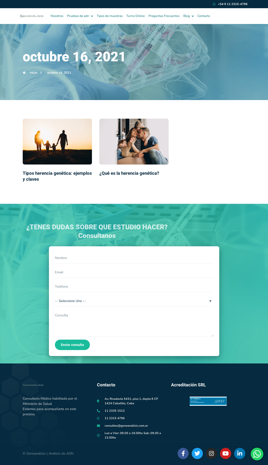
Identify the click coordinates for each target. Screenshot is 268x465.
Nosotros (57, 16)
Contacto (203, 16)
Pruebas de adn (80, 16)
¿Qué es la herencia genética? (129, 173)
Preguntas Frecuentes (164, 16)
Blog (188, 16)
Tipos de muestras (110, 16)
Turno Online (135, 16)
